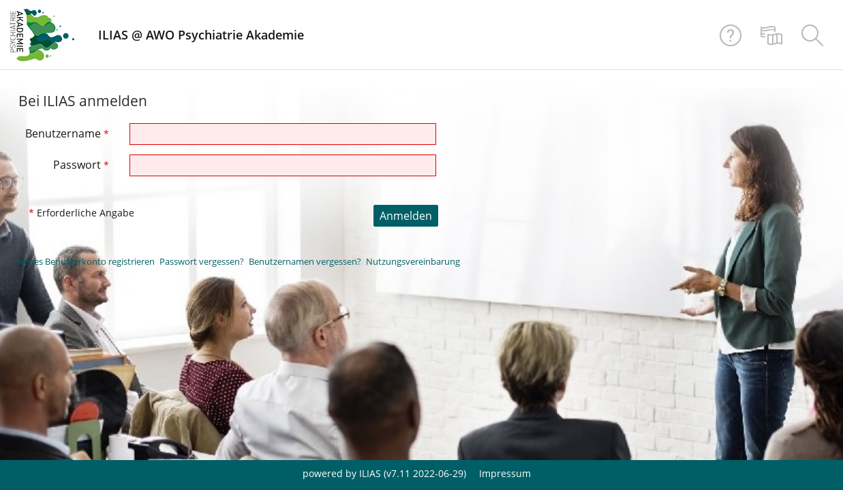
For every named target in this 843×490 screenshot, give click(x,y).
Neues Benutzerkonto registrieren (86, 261)
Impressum (505, 473)
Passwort (81, 164)
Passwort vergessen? (201, 261)
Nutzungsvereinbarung (413, 261)
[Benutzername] (282, 134)
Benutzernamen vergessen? (305, 261)
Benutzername (67, 133)
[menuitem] (771, 34)
